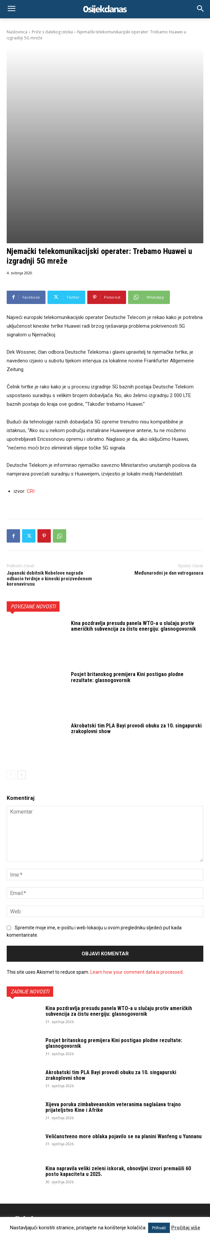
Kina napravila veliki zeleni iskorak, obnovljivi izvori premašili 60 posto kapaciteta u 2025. (118, 1085)
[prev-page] (11, 689)
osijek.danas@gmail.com (78, 1175)
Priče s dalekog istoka (52, 32)
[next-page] (21, 689)
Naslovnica (17, 32)
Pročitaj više (185, 1228)
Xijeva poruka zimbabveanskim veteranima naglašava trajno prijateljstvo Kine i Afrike (113, 1021)
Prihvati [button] (159, 1227)
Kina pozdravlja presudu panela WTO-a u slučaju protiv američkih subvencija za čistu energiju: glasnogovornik (133, 540)
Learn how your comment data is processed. (137, 886)
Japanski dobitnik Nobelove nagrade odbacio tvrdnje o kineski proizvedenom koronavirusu (49, 492)
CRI (30, 405)
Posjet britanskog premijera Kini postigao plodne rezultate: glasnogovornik (127, 591)
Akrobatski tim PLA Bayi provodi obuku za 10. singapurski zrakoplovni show (136, 643)
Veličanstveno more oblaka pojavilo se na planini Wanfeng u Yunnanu (123, 1050)
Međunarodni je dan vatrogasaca (168, 487)
